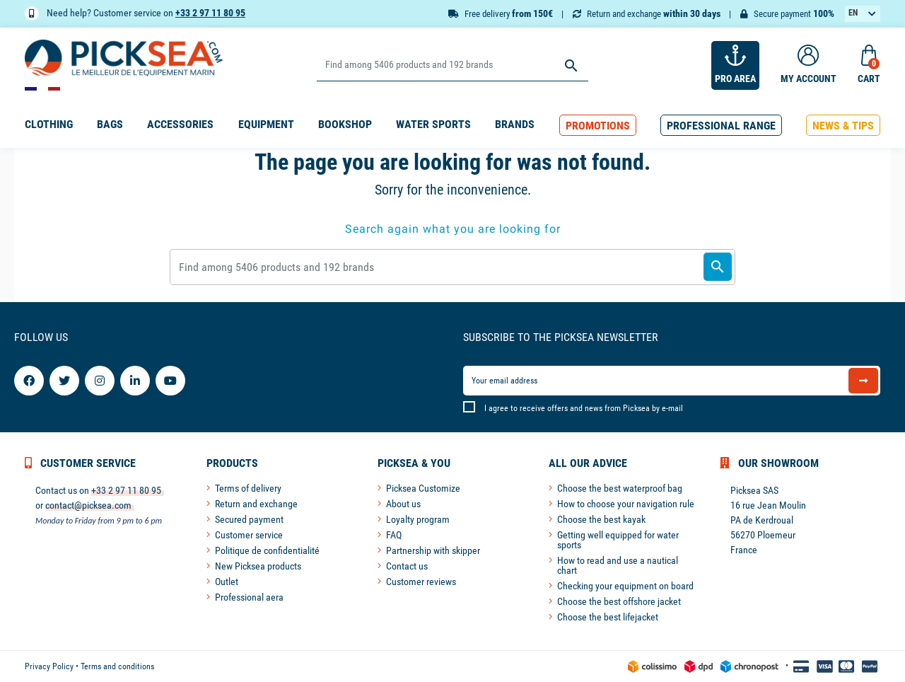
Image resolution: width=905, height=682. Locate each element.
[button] (597, 126)
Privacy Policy (49, 666)
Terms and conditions (117, 666)
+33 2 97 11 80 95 (210, 12)
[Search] (452, 65)
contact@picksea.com (88, 505)
